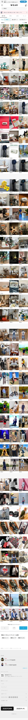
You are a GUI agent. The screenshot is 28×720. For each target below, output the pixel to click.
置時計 (11, 648)
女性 (17, 16)
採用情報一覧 (25, 668)
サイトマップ (4, 687)
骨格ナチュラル (21, 637)
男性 (10, 16)
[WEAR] (14, 5)
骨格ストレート (5, 637)
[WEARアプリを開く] (25, 5)
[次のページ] (23, 628)
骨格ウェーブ (13, 637)
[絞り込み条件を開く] (2, 20)
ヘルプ (2, 683)
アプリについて (4, 690)
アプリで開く (23, 1)
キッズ (24, 16)
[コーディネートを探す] (14, 8)
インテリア (6, 648)
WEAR (2, 648)
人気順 (24, 22)
